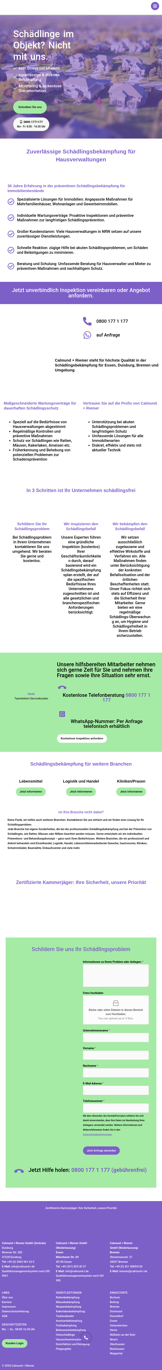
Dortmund (116, 1311)
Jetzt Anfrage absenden (101, 1150)
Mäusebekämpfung (68, 1302)
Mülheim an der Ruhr (122, 1334)
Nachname (90, 1065)
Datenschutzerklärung (15, 1311)
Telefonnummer (93, 1101)
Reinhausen (117, 1349)
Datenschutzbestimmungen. (97, 1134)
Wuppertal (116, 1353)
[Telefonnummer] (116, 1108)
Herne (113, 1330)
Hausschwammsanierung (71, 1339)
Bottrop (114, 1302)
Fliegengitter (63, 1349)
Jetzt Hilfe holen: (87, 1170)
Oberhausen (117, 1344)
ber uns (8, 1297)
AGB (4, 1316)
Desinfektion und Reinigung (73, 1344)
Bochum (115, 1297)
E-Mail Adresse (93, 1083)
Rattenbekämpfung (67, 1297)
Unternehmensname (96, 1030)
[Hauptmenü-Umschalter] (155, 6)
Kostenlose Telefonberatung (106, 697)
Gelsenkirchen (118, 1325)
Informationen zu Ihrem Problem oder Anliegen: (113, 962)
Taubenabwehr (65, 1316)
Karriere (7, 1302)
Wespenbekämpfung (68, 1306)
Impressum (9, 1306)
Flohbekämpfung (66, 1325)
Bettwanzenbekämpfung (71, 1330)
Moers (114, 1339)
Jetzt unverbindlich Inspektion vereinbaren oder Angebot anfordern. (81, 293)
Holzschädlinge (65, 1334)
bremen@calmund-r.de (133, 1271)
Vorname (89, 1048)
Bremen (115, 1306)
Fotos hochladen (93, 993)
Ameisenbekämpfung (69, 1320)
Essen (113, 1320)
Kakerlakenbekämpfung (70, 1311)
